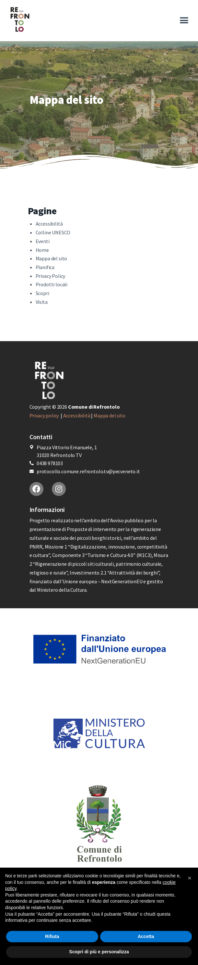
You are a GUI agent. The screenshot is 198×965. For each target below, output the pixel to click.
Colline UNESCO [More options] (53, 232)
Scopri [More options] (42, 293)
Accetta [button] (146, 936)
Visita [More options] (42, 302)
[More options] (47, 19)
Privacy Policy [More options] (50, 276)
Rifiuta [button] (52, 936)
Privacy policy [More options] (44, 415)
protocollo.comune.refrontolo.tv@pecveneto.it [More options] (88, 471)
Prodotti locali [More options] (52, 284)
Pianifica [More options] (45, 267)
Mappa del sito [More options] (51, 258)
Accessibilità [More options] (49, 223)
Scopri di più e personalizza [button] (99, 951)
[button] (189, 878)
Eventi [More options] (43, 241)
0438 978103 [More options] (50, 463)
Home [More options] (42, 250)
